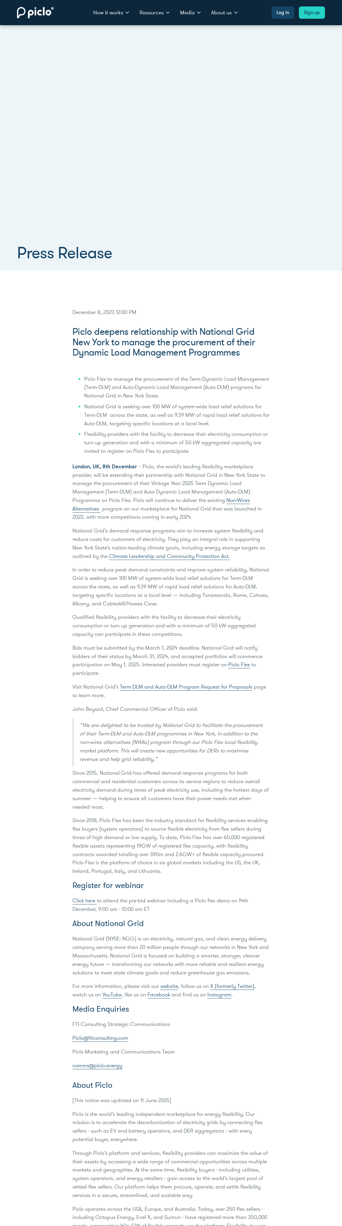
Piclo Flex (239, 664)
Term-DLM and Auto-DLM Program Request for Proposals (186, 686)
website (169, 986)
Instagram (219, 994)
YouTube (112, 994)
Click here (84, 900)
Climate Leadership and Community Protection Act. (169, 556)
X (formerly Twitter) (232, 986)
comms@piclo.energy (97, 1065)
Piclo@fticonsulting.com (100, 1037)
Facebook (159, 994)
